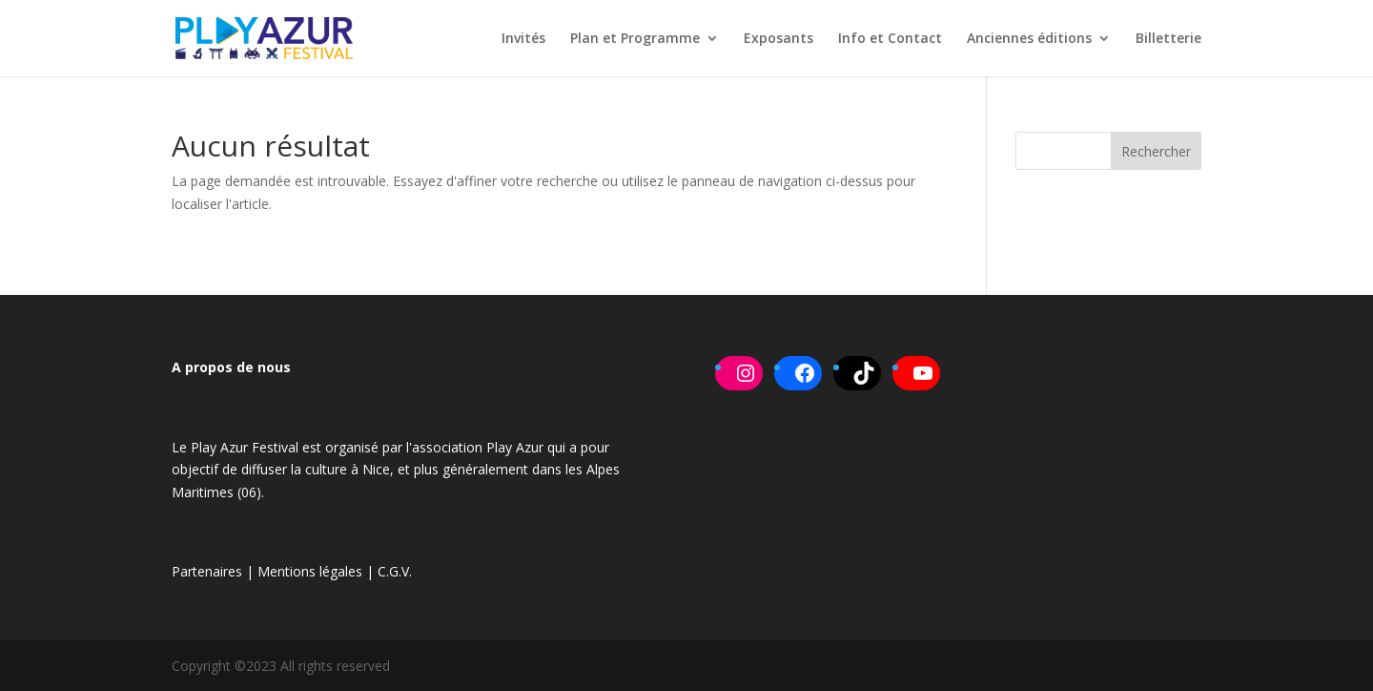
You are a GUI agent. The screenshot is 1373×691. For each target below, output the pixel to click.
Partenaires (207, 571)
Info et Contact (890, 39)
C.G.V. (395, 571)
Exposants (778, 39)
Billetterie (1168, 39)
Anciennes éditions (1029, 39)
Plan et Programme (635, 39)
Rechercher (1156, 151)
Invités (523, 39)
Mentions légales (309, 571)
